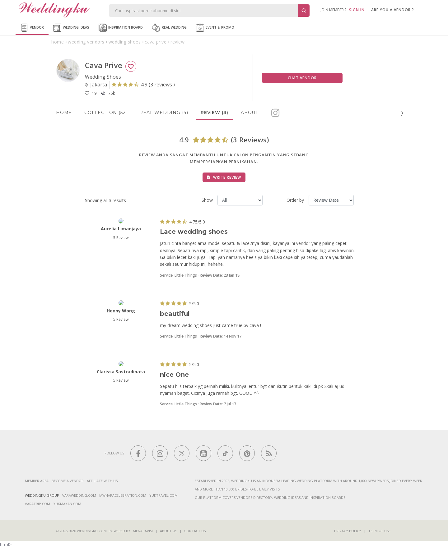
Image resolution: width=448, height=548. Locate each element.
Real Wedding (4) (163, 112)
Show (207, 200)
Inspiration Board (121, 28)
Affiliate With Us (102, 480)
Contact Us (195, 530)
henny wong (121, 311)
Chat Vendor (302, 78)
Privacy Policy (347, 530)
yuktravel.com (163, 495)
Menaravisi (143, 530)
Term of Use (379, 530)
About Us (168, 530)
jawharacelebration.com (122, 495)
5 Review (120, 237)
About (249, 112)
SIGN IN (357, 9)
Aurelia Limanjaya (121, 229)
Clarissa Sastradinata (121, 372)
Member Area (37, 480)
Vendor (32, 28)
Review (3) (214, 112)
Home (64, 112)
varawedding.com (79, 495)
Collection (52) (105, 112)
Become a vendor (68, 480)
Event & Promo (215, 28)
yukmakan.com (67, 503)
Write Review (224, 177)
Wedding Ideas (71, 28)
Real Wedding (169, 28)
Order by (295, 200)
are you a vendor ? (392, 9)
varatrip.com (37, 503)
